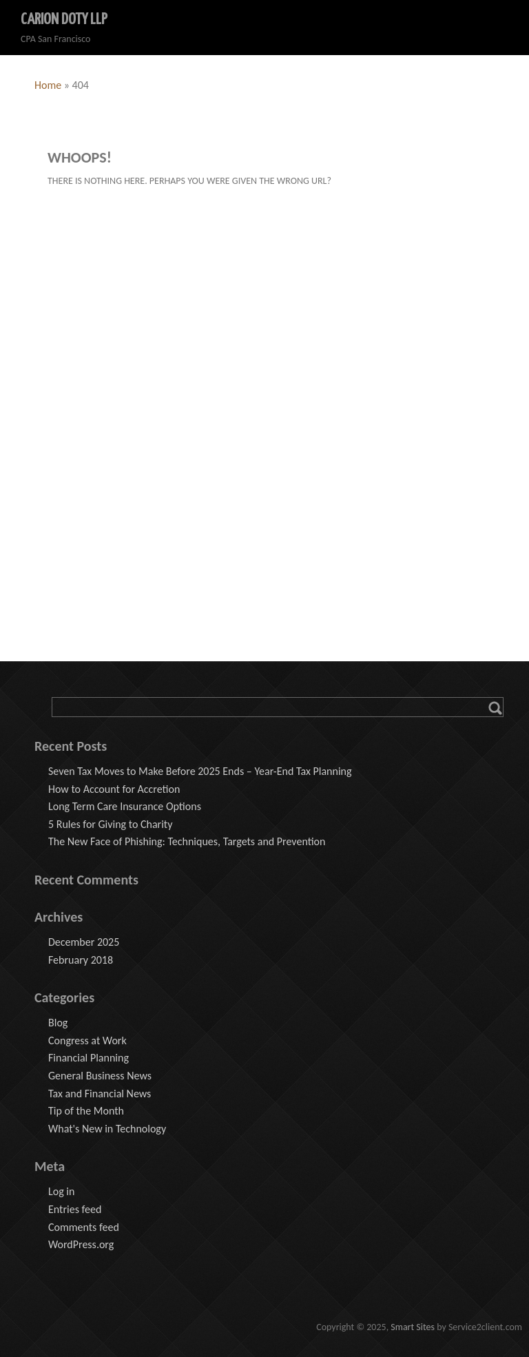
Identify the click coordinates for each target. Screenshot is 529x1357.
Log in (61, 1191)
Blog (58, 1022)
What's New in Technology (107, 1128)
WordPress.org (81, 1244)
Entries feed (74, 1209)
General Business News (100, 1075)
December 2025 (83, 942)
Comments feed (83, 1227)
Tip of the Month (86, 1110)
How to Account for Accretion (114, 789)
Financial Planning (88, 1057)
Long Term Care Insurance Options (124, 806)
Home (47, 85)
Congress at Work (87, 1040)
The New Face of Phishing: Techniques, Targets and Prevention (186, 841)
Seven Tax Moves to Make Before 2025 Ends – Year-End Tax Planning (200, 771)
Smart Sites (413, 1327)
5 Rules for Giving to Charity (110, 824)
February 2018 (80, 959)
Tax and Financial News (99, 1093)
